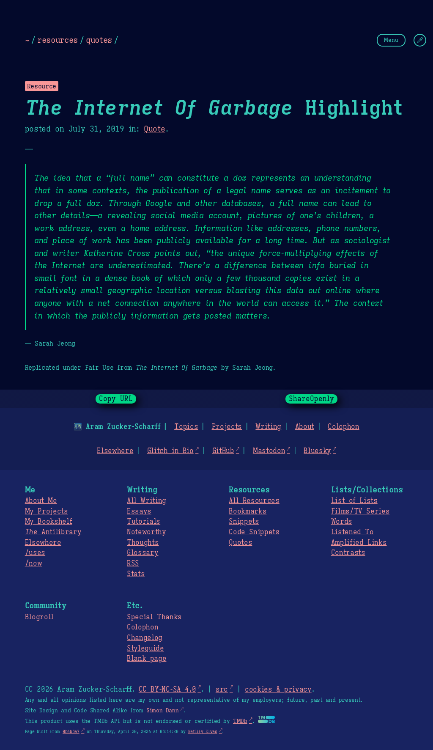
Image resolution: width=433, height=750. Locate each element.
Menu (391, 40)
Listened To (352, 532)
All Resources (254, 501)
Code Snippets (254, 532)
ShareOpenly (311, 399)
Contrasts (348, 553)
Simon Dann (162, 710)
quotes (99, 40)
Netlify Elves (202, 731)
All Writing (146, 501)
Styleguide (145, 648)
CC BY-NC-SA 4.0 (167, 689)
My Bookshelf (48, 521)
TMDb (240, 721)
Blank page (146, 658)
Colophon (343, 427)
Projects (227, 427)
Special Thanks (154, 617)
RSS (133, 563)
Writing (268, 427)
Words (341, 521)
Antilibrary (53, 532)
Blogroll (39, 617)
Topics (186, 427)
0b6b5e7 (71, 731)
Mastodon (269, 451)
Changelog (144, 638)
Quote (154, 129)
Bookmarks (247, 511)
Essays (139, 511)
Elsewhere (115, 451)
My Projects (46, 511)
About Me (41, 501)
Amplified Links (359, 542)
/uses (35, 553)
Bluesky (317, 451)
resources (57, 40)
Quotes (240, 542)
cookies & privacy (278, 689)
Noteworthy (146, 532)
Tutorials (143, 521)
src (222, 689)
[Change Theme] (420, 40)
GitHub (223, 451)
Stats (136, 574)
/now (33, 563)
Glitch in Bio (170, 451)
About (304, 427)
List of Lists (354, 501)
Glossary (142, 553)
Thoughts (143, 542)
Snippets (244, 521)
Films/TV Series (360, 511)
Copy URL (116, 399)
